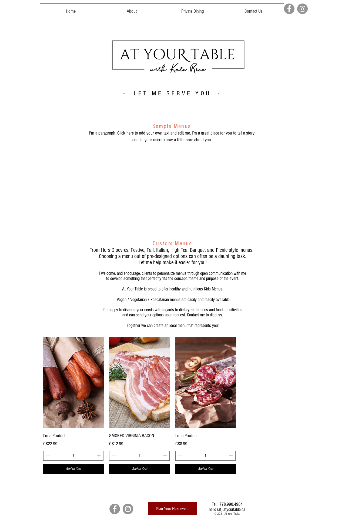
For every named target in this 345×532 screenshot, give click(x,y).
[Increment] (99, 455)
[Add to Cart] (73, 469)
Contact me (196, 314)
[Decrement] (47, 455)
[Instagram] (302, 9)
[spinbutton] (73, 455)
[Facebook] (289, 9)
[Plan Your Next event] (172, 508)
